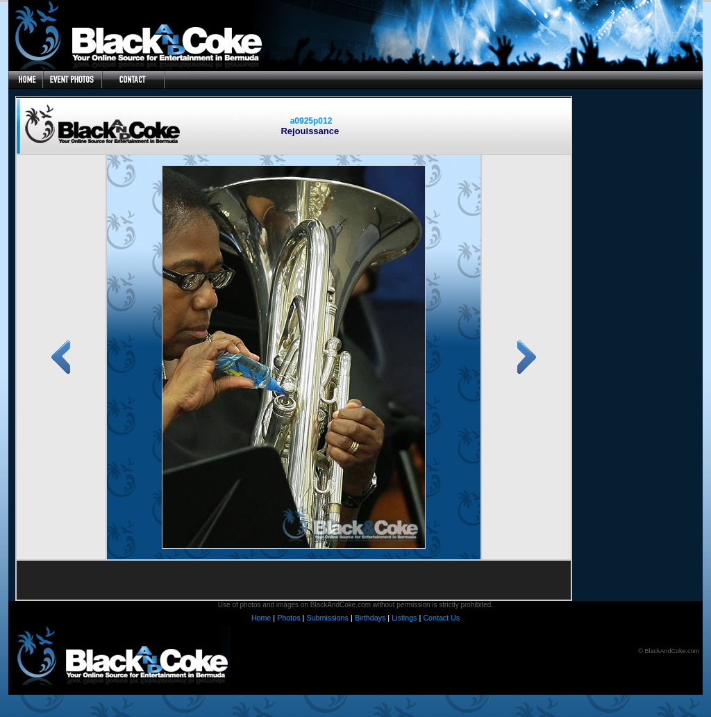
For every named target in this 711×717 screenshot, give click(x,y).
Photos (288, 617)
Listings (404, 617)
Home (261, 617)
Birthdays (370, 617)
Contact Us (441, 617)
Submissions (327, 617)
